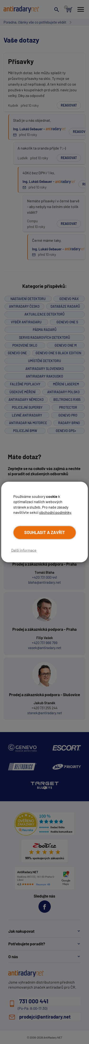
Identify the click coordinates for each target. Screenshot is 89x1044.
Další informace (24, 550)
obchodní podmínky (55, 512)
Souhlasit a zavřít (44, 532)
